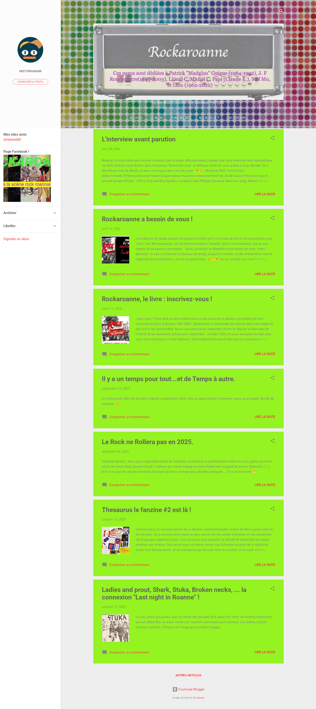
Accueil (136, 118)
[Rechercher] (281, 11)
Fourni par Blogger (188, 689)
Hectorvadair (30, 71)
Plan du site (181, 118)
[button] (272, 138)
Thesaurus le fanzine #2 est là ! (146, 510)
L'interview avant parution (139, 139)
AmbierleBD (12, 140)
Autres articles (188, 675)
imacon (200, 697)
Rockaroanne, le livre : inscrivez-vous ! (157, 299)
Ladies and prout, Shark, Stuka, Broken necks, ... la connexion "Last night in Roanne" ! (174, 593)
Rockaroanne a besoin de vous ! (147, 219)
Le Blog (156, 118)
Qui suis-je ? (209, 118)
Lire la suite (265, 194)
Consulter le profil (30, 81)
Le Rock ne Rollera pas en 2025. (147, 442)
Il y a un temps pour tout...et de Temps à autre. (168, 379)
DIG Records (237, 118)
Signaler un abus (16, 239)
